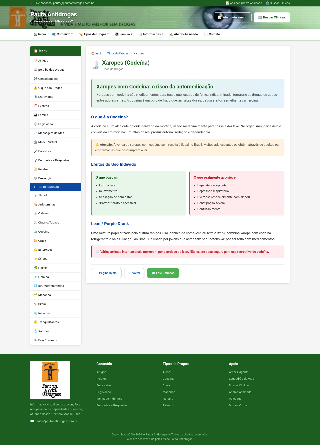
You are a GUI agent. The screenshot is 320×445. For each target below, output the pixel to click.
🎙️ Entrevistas (43, 96)
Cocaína (168, 378)
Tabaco (168, 405)
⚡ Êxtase (40, 258)
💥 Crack (40, 240)
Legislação (103, 392)
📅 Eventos (41, 106)
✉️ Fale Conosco (163, 273)
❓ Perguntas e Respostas (51, 160)
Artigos (101, 372)
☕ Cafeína (41, 213)
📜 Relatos (41, 169)
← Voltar (134, 273)
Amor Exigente (238, 372)
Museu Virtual (238, 405)
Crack (166, 385)
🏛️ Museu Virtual (45, 142)
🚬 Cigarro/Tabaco (46, 222)
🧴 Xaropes (41, 331)
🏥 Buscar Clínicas (278, 3)
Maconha (169, 392)
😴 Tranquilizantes (46, 322)
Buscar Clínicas (239, 385)
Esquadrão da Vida (241, 378)
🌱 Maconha (42, 295)
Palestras (235, 398)
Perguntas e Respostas (111, 405)
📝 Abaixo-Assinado (232, 17)
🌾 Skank (40, 304)
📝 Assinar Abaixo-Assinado (244, 3)
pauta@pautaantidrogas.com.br (73, 3)
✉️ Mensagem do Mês (49, 133)
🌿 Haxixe (40, 267)
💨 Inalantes (42, 313)
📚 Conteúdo (62, 34)
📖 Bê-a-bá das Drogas (49, 69)
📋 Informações (150, 34)
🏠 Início (39, 34)
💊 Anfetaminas (45, 204)
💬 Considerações (46, 78)
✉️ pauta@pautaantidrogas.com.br (53, 421)
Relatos (101, 378)
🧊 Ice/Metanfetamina (49, 285)
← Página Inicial (106, 273)
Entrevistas (103, 385)
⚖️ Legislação (43, 124)
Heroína (168, 398)
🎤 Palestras (42, 151)
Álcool (167, 372)
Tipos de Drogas (117, 53)
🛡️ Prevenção (43, 178)
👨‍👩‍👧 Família (123, 34)
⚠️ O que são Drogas (48, 88)
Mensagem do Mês (109, 398)
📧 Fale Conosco (45, 340)
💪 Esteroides (43, 249)
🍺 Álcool (40, 195)
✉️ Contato (212, 34)
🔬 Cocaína (41, 231)
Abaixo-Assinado (240, 392)
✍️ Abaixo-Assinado (183, 34)
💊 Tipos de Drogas (94, 34)
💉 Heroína (41, 277)
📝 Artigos (41, 60)
